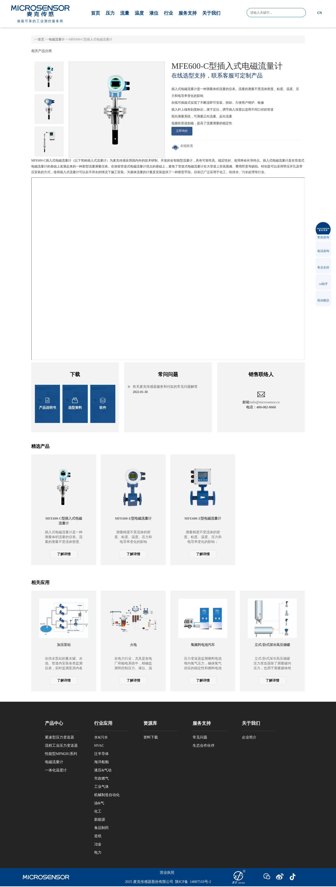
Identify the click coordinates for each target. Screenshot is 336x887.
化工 (97, 811)
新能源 (99, 819)
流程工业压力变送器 (61, 745)
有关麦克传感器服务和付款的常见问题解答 (165, 386)
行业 (168, 13)
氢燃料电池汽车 (203, 645)
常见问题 (200, 737)
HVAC (99, 745)
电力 (97, 852)
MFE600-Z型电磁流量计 (202, 518)
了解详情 (64, 554)
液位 (153, 13)
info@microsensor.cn (264, 402)
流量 (124, 13)
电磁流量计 (57, 39)
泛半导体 (101, 754)
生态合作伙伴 (204, 745)
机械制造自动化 (107, 795)
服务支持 (187, 13)
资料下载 (150, 737)
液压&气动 (102, 770)
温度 (139, 13)
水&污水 (101, 737)
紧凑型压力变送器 (59, 737)
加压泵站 (64, 645)
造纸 (97, 836)
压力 (110, 13)
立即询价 (182, 131)
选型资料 (75, 403)
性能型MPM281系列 (61, 754)
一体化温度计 (56, 770)
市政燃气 (101, 778)
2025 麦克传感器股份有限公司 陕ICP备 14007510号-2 (168, 882)
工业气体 (101, 787)
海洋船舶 (101, 762)
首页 (95, 13)
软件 (102, 403)
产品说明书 (47, 403)
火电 (133, 645)
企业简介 (249, 737)
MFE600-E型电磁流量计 (133, 518)
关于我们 (211, 13)
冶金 (97, 844)
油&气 (99, 803)
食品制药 (101, 828)
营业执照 (167, 872)
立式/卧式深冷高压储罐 (272, 645)
